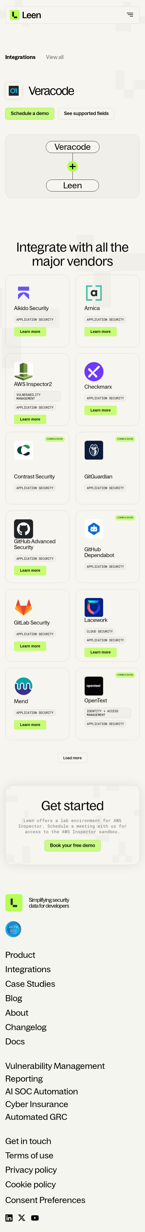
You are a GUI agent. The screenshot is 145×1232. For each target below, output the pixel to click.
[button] (130, 15)
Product (20, 955)
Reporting (24, 1079)
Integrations (28, 969)
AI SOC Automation (41, 1091)
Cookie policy (30, 1184)
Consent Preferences (45, 1200)
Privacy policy (31, 1170)
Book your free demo (72, 850)
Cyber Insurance (36, 1104)
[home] (26, 15)
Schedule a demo (30, 113)
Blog (13, 998)
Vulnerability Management (55, 1066)
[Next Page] (72, 762)
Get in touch (28, 1141)
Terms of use (29, 1155)
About (16, 1013)
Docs (15, 1041)
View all (55, 57)
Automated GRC (36, 1117)
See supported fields (86, 113)
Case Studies (30, 984)
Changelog (26, 1027)
